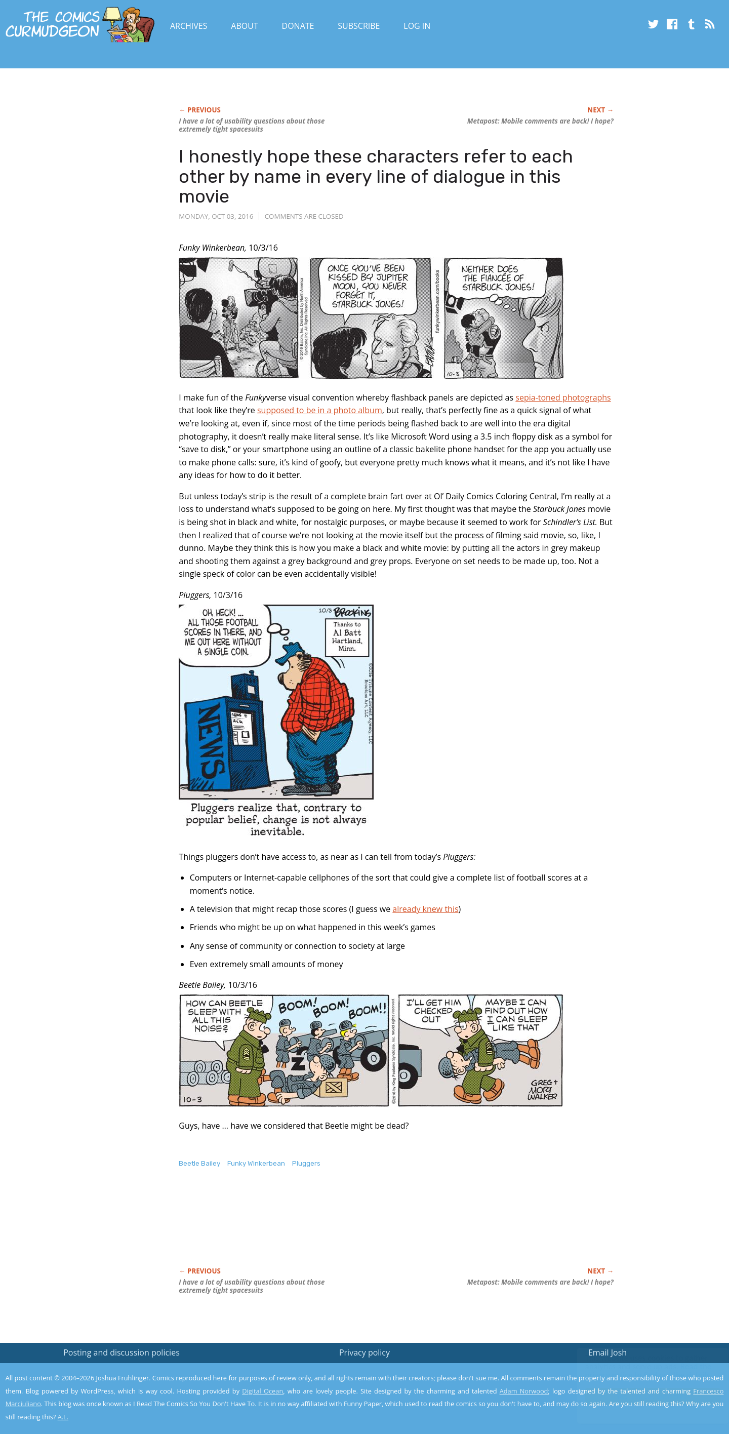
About (244, 25)
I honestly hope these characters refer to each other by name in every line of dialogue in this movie (376, 176)
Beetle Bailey (199, 1163)
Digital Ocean (262, 1391)
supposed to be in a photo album (319, 410)
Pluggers (306, 1163)
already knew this (425, 908)
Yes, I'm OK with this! (643, 1396)
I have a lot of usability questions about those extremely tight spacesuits (252, 125)
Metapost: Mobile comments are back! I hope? (540, 121)
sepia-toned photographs (563, 397)
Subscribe (359, 25)
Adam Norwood (524, 1391)
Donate (298, 25)
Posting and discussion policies (121, 1352)
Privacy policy (364, 1352)
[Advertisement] (363, 1228)
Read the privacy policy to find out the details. (638, 1370)
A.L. (63, 1416)
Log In (416, 25)
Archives (189, 25)
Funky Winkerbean (256, 1163)
